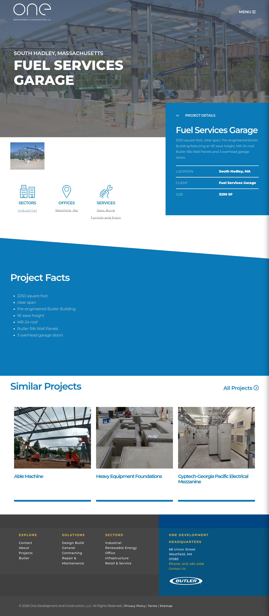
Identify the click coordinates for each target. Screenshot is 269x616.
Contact (25, 543)
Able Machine (28, 476)
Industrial (27, 210)
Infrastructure (117, 558)
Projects (26, 553)
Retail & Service (118, 563)
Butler (24, 558)
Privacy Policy (135, 606)
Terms (152, 606)
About (24, 548)
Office (110, 553)
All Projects (241, 388)
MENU (247, 12)
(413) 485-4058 (193, 564)
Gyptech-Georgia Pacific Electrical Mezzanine (213, 479)
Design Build (73, 543)
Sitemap (166, 606)
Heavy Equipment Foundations (129, 476)
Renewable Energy (121, 548)
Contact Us (177, 568)
